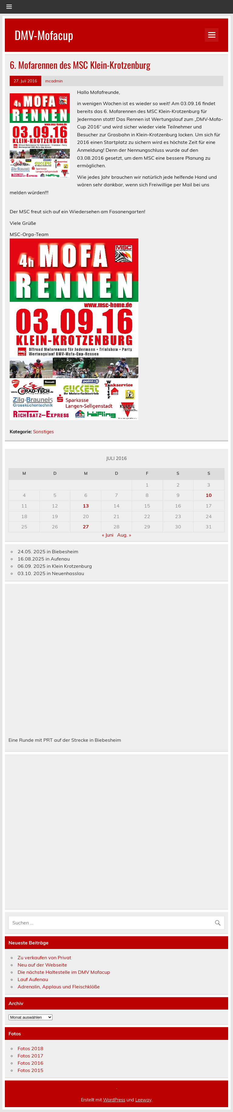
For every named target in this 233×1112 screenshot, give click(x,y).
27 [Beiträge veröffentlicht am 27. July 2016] (86, 527)
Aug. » (124, 535)
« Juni (107, 535)
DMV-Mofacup (44, 34)
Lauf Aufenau (33, 979)
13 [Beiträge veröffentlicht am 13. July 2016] (86, 506)
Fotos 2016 (30, 1063)
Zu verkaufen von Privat (44, 957)
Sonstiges (43, 431)
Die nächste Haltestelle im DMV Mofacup (64, 972)
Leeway (143, 1100)
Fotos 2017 (30, 1056)
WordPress (114, 1100)
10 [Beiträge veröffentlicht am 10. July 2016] (209, 495)
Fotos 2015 (30, 1070)
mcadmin (54, 80)
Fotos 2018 (30, 1048)
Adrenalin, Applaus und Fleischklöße (59, 987)
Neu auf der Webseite (42, 965)
